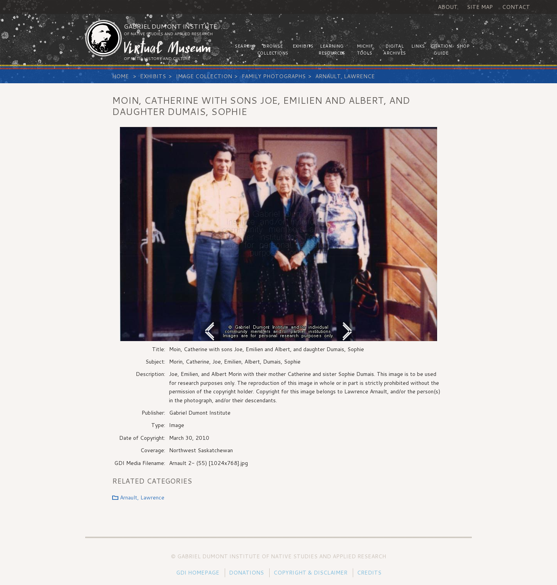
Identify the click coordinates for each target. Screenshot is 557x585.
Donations (246, 572)
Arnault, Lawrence (345, 76)
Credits (369, 572)
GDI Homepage (197, 572)
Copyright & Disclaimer (310, 572)
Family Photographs (274, 76)
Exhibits (153, 76)
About (448, 7)
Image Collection (204, 76)
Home (120, 76)
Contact (516, 7)
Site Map (480, 7)
